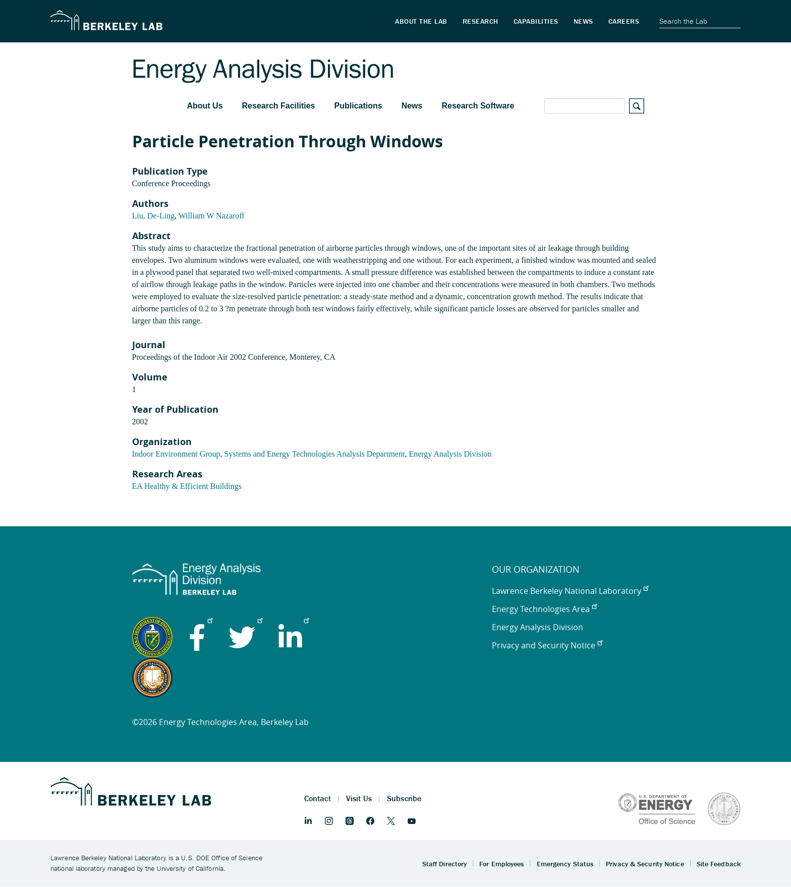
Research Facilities (278, 105)
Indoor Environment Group (176, 454)
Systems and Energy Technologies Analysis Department (314, 454)
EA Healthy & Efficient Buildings (187, 486)
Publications (358, 105)
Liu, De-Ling (153, 215)
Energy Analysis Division (450, 454)
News (412, 105)
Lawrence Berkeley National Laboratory (570, 590)
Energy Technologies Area (544, 609)
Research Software (477, 105)
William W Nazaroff (212, 215)
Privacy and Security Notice (547, 645)
